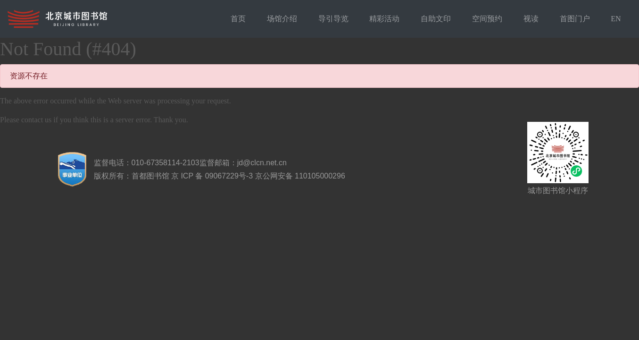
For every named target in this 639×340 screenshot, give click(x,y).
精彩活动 (384, 19)
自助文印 (436, 19)
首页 (238, 19)
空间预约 (487, 19)
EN (616, 19)
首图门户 (575, 19)
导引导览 (333, 19)
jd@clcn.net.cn (262, 163)
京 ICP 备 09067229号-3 (212, 176)
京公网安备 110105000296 (300, 176)
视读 (531, 19)
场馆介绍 (282, 19)
